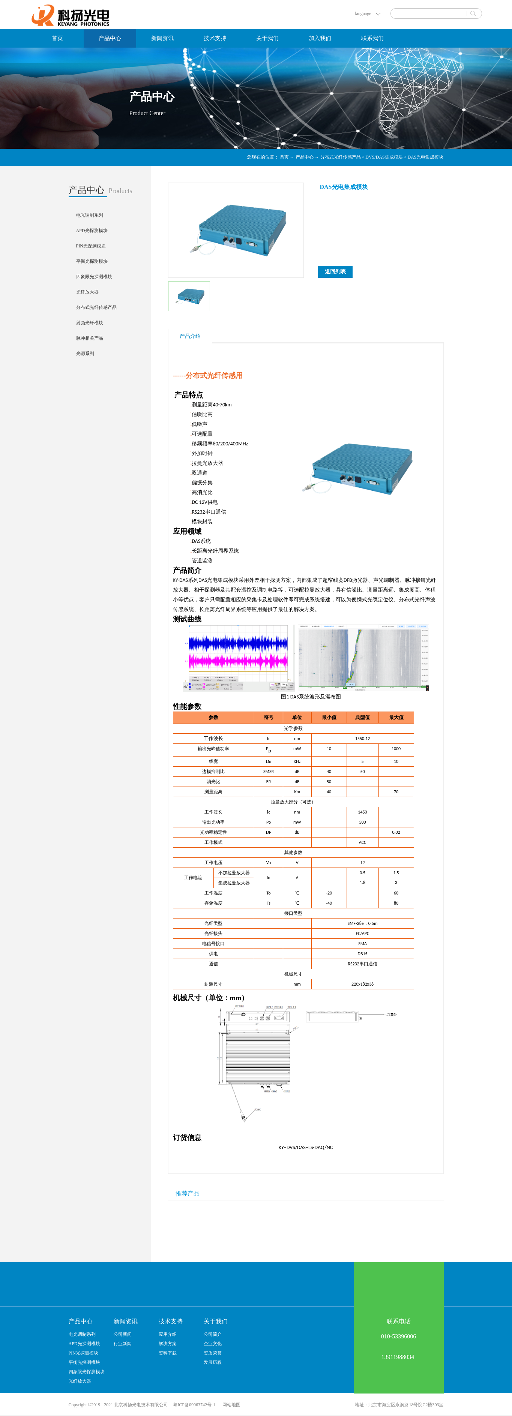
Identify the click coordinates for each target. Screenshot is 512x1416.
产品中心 (305, 157)
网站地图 (230, 1404)
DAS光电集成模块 (425, 157)
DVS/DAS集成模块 (383, 157)
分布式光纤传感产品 (340, 157)
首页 (57, 38)
